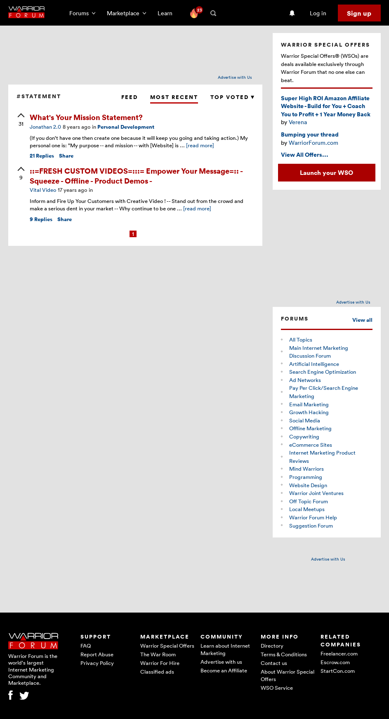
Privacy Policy (97, 663)
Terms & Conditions (284, 654)
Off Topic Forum (308, 501)
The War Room (158, 654)
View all (362, 320)
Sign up (359, 13)
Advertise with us (221, 661)
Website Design (308, 485)
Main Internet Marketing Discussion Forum (318, 352)
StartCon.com (338, 670)
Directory (272, 645)
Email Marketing (309, 404)
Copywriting (304, 436)
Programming (305, 477)
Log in (318, 13)
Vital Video (43, 189)
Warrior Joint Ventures (316, 493)
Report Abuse (96, 654)
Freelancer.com (339, 653)
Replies (42, 156)
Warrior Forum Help (313, 517)
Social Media (304, 420)
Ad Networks (305, 380)
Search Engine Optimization (322, 371)
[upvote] (21, 120)
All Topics (300, 339)
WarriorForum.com (313, 142)
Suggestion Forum (311, 525)
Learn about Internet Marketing (225, 649)
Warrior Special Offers (167, 645)
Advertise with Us (235, 77)
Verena (298, 122)
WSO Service (277, 687)
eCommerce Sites (310, 444)
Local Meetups (307, 509)
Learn (167, 13)
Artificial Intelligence (314, 364)
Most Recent (174, 97)
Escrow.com (335, 662)
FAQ (85, 645)
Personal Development (125, 127)
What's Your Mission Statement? (86, 117)
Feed (129, 97)
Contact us (274, 663)
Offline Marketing (310, 428)
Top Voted (232, 97)
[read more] (200, 145)
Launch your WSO (326, 172)
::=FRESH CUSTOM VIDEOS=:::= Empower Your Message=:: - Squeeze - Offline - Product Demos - (136, 175)
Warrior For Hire (159, 663)
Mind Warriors (306, 468)
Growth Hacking (309, 412)
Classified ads (157, 671)
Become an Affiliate (223, 670)
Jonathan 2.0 (45, 126)
